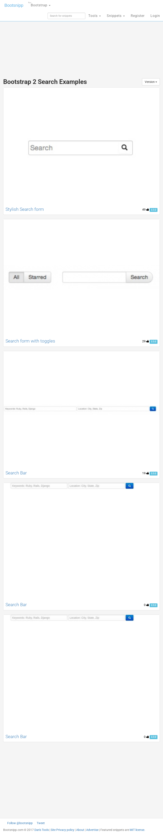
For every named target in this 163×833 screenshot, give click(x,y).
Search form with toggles (30, 341)
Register (138, 16)
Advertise (92, 830)
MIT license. (137, 830)
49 (145, 209)
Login (155, 16)
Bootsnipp (13, 5)
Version (151, 82)
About (80, 830)
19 (145, 473)
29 (145, 341)
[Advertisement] (81, 40)
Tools (94, 16)
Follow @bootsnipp (20, 823)
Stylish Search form (25, 209)
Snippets (116, 16)
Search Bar (16, 472)
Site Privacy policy (62, 830)
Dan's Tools (41, 830)
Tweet (41, 823)
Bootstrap (39, 4)
